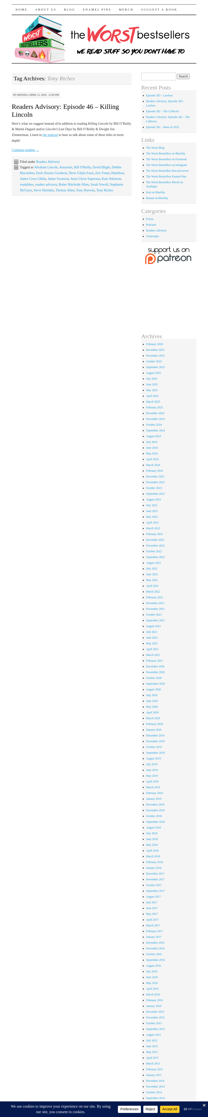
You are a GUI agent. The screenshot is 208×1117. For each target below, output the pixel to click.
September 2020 (155, 683)
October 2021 (154, 614)
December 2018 (155, 804)
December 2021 (155, 603)
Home (22, 9)
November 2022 (155, 545)
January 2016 (154, 1006)
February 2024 (154, 470)
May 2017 (152, 914)
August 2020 (153, 689)
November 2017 (155, 879)
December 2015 (155, 1011)
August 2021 (153, 626)
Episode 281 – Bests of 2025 (162, 127)
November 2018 (155, 810)
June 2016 (152, 977)
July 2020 (151, 695)
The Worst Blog (155, 147)
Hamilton (117, 173)
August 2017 (153, 896)
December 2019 (155, 735)
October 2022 (154, 551)
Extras (150, 219)
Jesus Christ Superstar (85, 179)
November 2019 (155, 741)
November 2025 (155, 355)
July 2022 (151, 568)
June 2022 (152, 574)
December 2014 (155, 1080)
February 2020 (154, 724)
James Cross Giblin (33, 179)
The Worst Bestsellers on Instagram (166, 165)
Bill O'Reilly (82, 167)
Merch (126, 9)
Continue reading (25, 150)
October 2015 (154, 1023)
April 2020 (152, 712)
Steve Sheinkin (44, 190)
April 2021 (152, 649)
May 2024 (152, 453)
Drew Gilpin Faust (81, 173)
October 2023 (154, 488)
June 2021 (152, 637)
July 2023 (151, 505)
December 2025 (155, 350)
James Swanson (58, 179)
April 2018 (152, 850)
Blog (69, 9)
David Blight (101, 167)
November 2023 (155, 482)
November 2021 (155, 609)
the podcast (50, 135)
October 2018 (154, 816)
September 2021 (155, 620)
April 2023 (152, 522)
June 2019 (152, 770)
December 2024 (155, 413)
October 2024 (154, 424)
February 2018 (154, 862)
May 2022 (152, 580)
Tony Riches (104, 190)
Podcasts (151, 224)
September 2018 (155, 821)
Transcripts (152, 236)
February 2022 (154, 597)
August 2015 (153, 1034)
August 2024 (153, 436)
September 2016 (155, 960)
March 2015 (153, 1063)
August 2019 (153, 758)
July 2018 (151, 833)
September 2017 (155, 891)
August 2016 (153, 965)
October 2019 (154, 747)
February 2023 (154, 534)
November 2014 (155, 1086)
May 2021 (152, 643)
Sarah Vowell (99, 184)
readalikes (27, 184)
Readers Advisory (48, 162)
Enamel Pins (97, 9)
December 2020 (155, 666)
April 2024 (152, 459)
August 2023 (153, 499)
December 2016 (155, 942)
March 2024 (153, 465)
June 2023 (152, 511)
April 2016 (152, 988)
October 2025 (154, 361)
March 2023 (153, 528)
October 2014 (154, 1092)
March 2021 (153, 655)
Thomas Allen (65, 190)
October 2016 (154, 954)
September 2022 (155, 557)
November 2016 (155, 948)
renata (22, 94)
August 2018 (153, 827)
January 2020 (154, 729)
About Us (45, 9)
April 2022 (152, 586)
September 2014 (155, 1098)
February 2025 (154, 407)
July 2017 (151, 902)
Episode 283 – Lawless (159, 95)
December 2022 (155, 539)
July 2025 (151, 378)
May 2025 (152, 390)
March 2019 (153, 787)
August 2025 (153, 373)
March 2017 (153, 925)
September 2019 (155, 752)
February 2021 (154, 660)
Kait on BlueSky (155, 192)
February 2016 (154, 1000)
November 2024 (155, 419)
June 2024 (152, 447)
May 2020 (152, 706)
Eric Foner (102, 173)
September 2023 (155, 493)
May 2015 (152, 1052)
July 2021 (151, 632)
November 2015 (155, 1017)
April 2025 (152, 396)
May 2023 (152, 516)
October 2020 (154, 678)
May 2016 (152, 983)
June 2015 (152, 1046)
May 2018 (152, 845)
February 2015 (154, 1069)
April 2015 (152, 1057)
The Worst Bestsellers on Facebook (166, 159)
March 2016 (153, 994)
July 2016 (151, 971)
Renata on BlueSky (157, 198)
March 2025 (153, 401)
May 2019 (152, 775)
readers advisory (46, 184)
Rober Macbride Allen (74, 184)
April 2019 (152, 781)
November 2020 (155, 672)
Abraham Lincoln (46, 167)
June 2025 (152, 384)
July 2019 (151, 764)
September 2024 (155, 430)
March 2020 (153, 718)
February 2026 (154, 344)
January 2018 (154, 868)
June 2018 (152, 839)
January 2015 (154, 1075)
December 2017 (155, 873)
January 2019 (154, 798)
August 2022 (153, 562)
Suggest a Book (159, 9)
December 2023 (155, 476)
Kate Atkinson (111, 179)
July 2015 (151, 1040)
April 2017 (152, 919)
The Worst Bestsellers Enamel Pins (166, 176)
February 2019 (154, 793)
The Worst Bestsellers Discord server (167, 170)
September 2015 (155, 1029)
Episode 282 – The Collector (162, 111)
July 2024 (151, 442)
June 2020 (152, 701)
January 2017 (154, 937)
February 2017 (154, 931)
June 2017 (152, 908)
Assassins (65, 167)
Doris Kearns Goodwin (51, 173)
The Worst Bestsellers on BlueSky (165, 153)
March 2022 (153, 591)
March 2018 (153, 856)
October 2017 (154, 885)
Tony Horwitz (85, 190)
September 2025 (155, 367)
